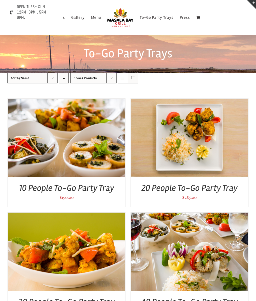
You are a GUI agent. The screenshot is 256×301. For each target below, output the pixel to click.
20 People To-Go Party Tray (190, 188)
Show (85, 78)
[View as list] (133, 78)
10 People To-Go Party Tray (66, 188)
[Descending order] (64, 78)
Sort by (20, 78)
